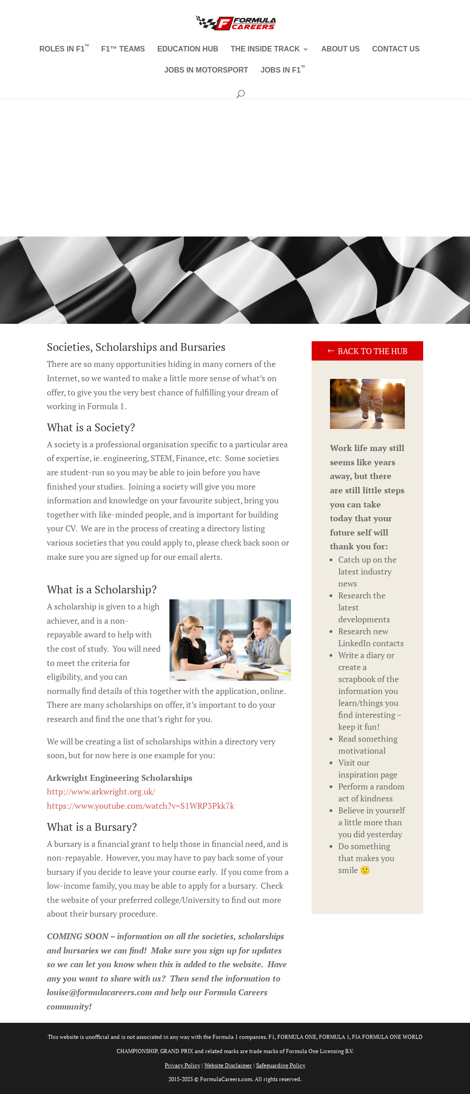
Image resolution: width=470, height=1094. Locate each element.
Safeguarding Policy (280, 1065)
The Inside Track (265, 49)
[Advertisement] (235, 167)
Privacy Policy (182, 1065)
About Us (340, 49)
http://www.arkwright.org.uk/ (101, 791)
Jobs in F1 (283, 70)
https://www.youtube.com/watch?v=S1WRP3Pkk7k (140, 805)
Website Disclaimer (228, 1065)
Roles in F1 (64, 49)
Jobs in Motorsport (206, 70)
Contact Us (396, 49)
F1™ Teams (123, 49)
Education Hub (187, 49)
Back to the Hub (373, 350)
